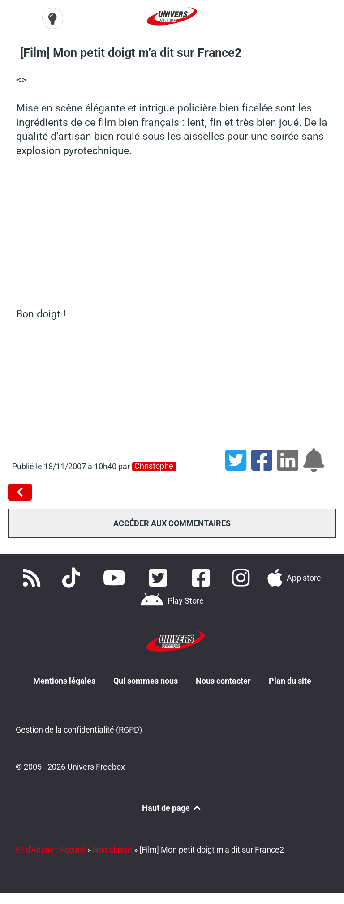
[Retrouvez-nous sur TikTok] (73, 576)
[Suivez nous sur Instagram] (242, 576)
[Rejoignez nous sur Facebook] (203, 576)
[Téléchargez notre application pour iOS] (294, 576)
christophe (153, 464)
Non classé (112, 848)
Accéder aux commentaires (172, 522)
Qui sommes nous (145, 679)
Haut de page (172, 807)
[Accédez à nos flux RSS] (33, 576)
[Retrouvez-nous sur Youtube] (116, 576)
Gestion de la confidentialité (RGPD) (79, 728)
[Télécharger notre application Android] (171, 600)
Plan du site (290, 679)
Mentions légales (64, 679)
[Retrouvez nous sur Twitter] (160, 576)
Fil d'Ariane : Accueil (51, 848)
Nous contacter (223, 679)
